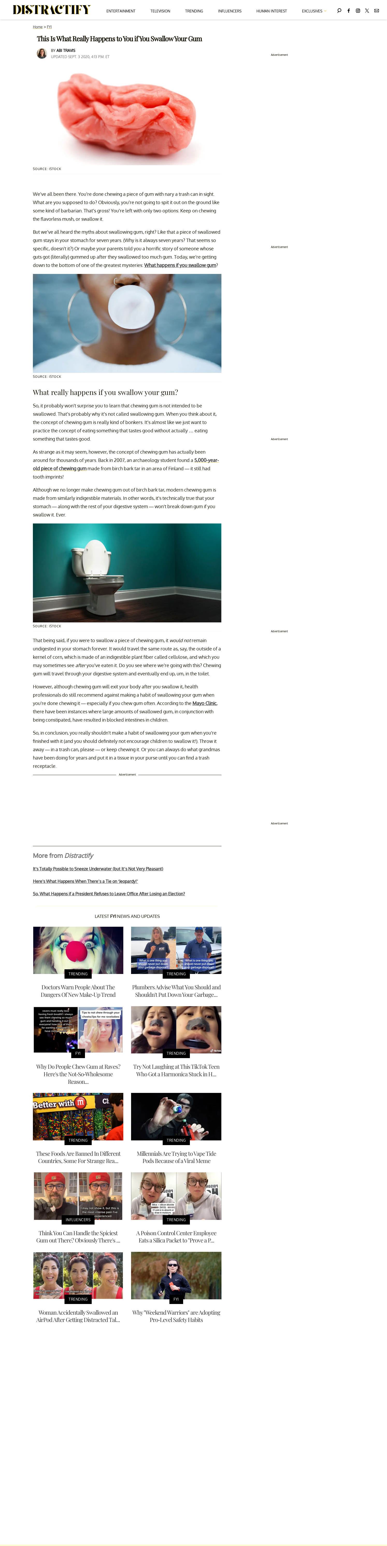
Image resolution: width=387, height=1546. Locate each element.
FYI (49, 27)
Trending (194, 11)
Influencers (229, 11)
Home (38, 27)
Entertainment (120, 11)
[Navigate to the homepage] (52, 10)
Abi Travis (65, 50)
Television (160, 11)
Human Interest (271, 11)
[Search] (339, 9)
